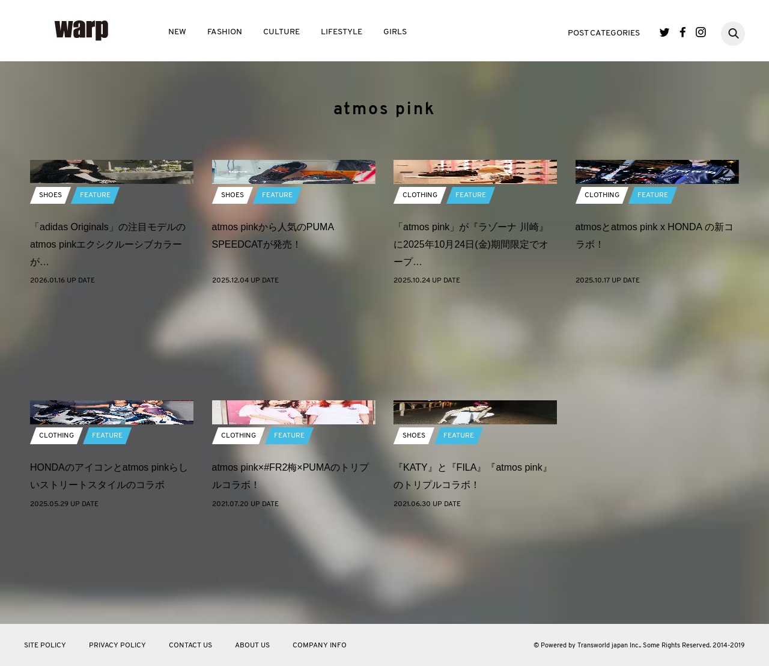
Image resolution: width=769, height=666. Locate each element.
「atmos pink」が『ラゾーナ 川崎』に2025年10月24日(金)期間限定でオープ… (471, 338)
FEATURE (95, 289)
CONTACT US (190, 645)
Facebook (683, 32)
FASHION (224, 32)
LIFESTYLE (341, 32)
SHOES (50, 289)
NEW (177, 32)
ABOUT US (252, 645)
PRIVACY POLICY (117, 645)
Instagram (701, 32)
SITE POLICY (45, 645)
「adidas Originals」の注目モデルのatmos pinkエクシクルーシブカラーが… (108, 338)
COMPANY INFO (320, 645)
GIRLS (395, 32)
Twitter (665, 32)
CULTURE (281, 32)
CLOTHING (420, 289)
